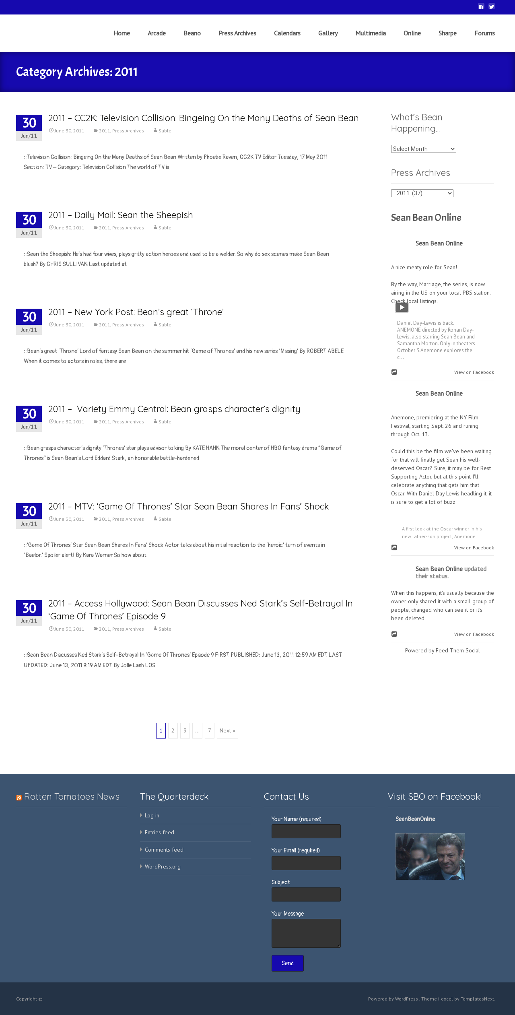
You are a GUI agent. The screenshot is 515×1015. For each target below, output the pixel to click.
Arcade (157, 40)
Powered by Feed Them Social (442, 650)
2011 (104, 131)
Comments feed (164, 849)
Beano (192, 40)
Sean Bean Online (426, 217)
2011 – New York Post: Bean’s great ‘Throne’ (136, 312)
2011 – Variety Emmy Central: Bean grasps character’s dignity (174, 409)
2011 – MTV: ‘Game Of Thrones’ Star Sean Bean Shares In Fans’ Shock (188, 506)
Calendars (287, 40)
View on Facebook (472, 372)
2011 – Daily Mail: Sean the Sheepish (120, 215)
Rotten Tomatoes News (71, 796)
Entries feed (159, 832)
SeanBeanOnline (415, 819)
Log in (152, 815)
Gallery (328, 40)
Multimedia (370, 40)
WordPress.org (163, 866)
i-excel (446, 999)
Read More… (38, 182)
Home (121, 40)
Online (412, 40)
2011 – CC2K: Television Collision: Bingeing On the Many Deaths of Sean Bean (203, 118)
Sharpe (448, 40)
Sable (165, 131)
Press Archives (237, 40)
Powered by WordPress (393, 999)
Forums (484, 40)
